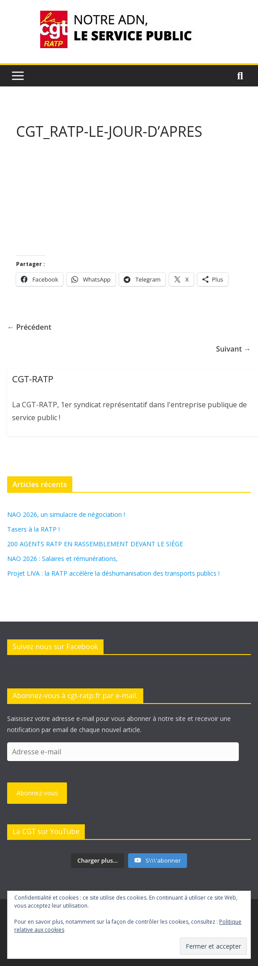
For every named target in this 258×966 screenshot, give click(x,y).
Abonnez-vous (37, 793)
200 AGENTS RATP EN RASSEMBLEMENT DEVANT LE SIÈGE (95, 544)
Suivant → (233, 349)
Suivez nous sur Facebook (55, 646)
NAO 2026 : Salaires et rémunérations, (62, 558)
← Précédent (29, 327)
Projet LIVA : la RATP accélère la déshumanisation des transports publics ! (113, 573)
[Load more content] (97, 860)
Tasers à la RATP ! (33, 529)
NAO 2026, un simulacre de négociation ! (66, 514)
